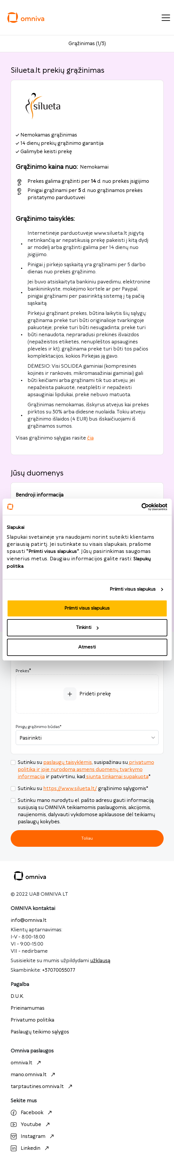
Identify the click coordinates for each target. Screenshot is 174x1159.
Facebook (32, 1112)
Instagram (33, 1136)
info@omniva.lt (29, 920)
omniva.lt (26, 1062)
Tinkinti (87, 627)
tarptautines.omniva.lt (42, 1086)
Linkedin (30, 1148)
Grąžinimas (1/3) (87, 43)
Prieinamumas (27, 1008)
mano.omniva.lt (34, 1074)
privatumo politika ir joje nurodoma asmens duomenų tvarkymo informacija (86, 769)
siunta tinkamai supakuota (117, 776)
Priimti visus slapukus (133, 589)
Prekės (22, 671)
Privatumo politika (32, 1020)
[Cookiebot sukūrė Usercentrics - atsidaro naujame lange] (141, 507)
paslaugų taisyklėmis (67, 762)
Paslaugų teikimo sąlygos (40, 1032)
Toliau (87, 838)
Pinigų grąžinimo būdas (38, 727)
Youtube (31, 1124)
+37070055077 (58, 970)
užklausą (100, 960)
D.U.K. (17, 996)
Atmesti (87, 647)
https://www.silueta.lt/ (70, 788)
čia (90, 438)
